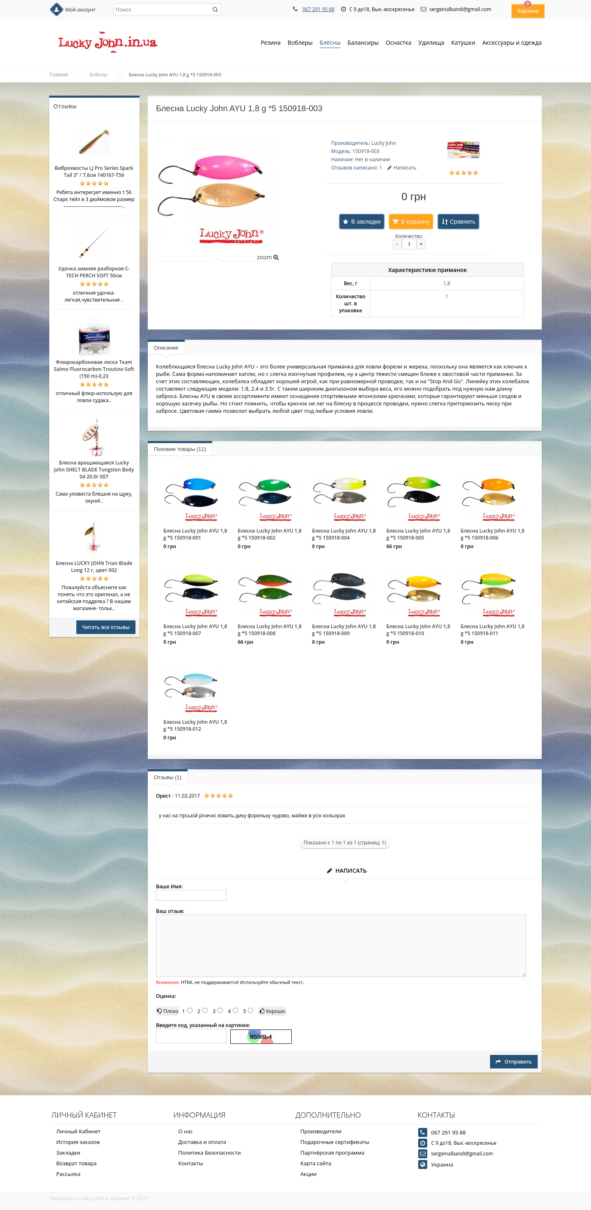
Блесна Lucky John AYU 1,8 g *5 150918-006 (493, 534)
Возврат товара (76, 1163)
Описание (166, 348)
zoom (268, 257)
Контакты (191, 1163)
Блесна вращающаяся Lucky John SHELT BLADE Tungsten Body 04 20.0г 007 (94, 469)
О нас (186, 1131)
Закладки (68, 1152)
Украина (442, 1164)
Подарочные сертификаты (334, 1142)
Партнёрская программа (332, 1152)
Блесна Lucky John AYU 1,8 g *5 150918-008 (269, 630)
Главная (58, 75)
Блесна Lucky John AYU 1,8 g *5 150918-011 (493, 630)
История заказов (78, 1142)
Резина (271, 43)
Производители (320, 1131)
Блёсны (330, 43)
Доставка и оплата (203, 1142)
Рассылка (68, 1174)
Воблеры (300, 43)
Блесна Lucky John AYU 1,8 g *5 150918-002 (269, 534)
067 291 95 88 (318, 9)
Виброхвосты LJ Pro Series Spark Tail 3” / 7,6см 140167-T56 (94, 171)
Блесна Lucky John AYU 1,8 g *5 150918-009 (344, 630)
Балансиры (363, 43)
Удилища (431, 43)
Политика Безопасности (210, 1152)
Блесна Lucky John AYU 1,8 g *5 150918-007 (195, 630)
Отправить (514, 1061)
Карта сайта (315, 1163)
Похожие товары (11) (180, 449)
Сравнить (462, 221)
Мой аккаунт (80, 9)
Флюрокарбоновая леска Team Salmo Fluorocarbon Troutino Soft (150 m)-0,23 (94, 369)
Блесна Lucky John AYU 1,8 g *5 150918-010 (418, 630)
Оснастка (399, 43)
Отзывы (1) (167, 777)
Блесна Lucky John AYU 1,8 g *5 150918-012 (195, 725)
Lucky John (383, 143)
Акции (308, 1174)
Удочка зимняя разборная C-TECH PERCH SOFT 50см (94, 272)
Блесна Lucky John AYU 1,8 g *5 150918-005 (418, 534)
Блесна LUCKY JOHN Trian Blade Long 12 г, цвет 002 (94, 567)
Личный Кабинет (78, 1131)
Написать (402, 167)
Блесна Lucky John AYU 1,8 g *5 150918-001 (195, 534)
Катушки (463, 43)
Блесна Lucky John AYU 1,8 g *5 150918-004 (344, 534)
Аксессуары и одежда (512, 42)
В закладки (366, 221)
